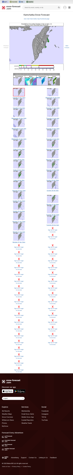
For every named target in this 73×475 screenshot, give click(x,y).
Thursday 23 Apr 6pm (52, 139)
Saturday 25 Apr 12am (18, 190)
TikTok (44, 417)
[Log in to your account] (65, 7)
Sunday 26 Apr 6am (53, 190)
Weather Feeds (26, 423)
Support (23, 458)
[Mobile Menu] (69, 7)
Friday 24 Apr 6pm (18, 180)
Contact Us (32, 458)
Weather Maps (7, 414)
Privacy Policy (16, 466)
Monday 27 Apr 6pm (53, 204)
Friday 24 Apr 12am (19, 149)
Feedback (53, 458)
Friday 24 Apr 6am (18, 159)
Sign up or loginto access (53, 230)
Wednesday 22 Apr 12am (19, 118)
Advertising (15, 458)
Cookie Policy (27, 466)
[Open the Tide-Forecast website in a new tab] (22, 2)
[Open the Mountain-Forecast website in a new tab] (14, 2)
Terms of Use (6, 466)
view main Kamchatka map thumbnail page (36, 19)
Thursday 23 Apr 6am (52, 118)
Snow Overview (7, 417)
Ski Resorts (6, 411)
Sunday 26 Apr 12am (53, 180)
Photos (4, 423)
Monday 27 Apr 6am (19, 232)
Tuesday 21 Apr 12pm (19, 97)
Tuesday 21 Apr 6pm (19, 108)
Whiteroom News (8, 420)
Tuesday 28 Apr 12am (52, 214)
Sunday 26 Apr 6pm (19, 211)
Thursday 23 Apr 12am (52, 108)
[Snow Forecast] (11, 7)
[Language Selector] (13, 398)
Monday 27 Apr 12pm (19, 242)
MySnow (5, 426)
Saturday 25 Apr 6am (52, 149)
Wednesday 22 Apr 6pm (53, 97)
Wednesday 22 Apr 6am (19, 128)
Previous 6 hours (6, 46)
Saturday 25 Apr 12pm (52, 159)
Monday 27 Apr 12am (19, 221)
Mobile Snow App (27, 417)
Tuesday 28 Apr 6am (52, 225)
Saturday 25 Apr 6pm (52, 170)
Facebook (45, 411)
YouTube (45, 420)
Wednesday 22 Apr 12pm (19, 139)
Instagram (45, 414)
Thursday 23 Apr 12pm (52, 128)
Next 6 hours (67, 46)
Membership (25, 411)
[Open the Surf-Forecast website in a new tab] (5, 2)
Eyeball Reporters (27, 420)
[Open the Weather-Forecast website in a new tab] (30, 2)
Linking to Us (43, 458)
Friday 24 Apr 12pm (19, 170)
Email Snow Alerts (27, 414)
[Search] (59, 7)
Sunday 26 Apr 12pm (19, 201)
